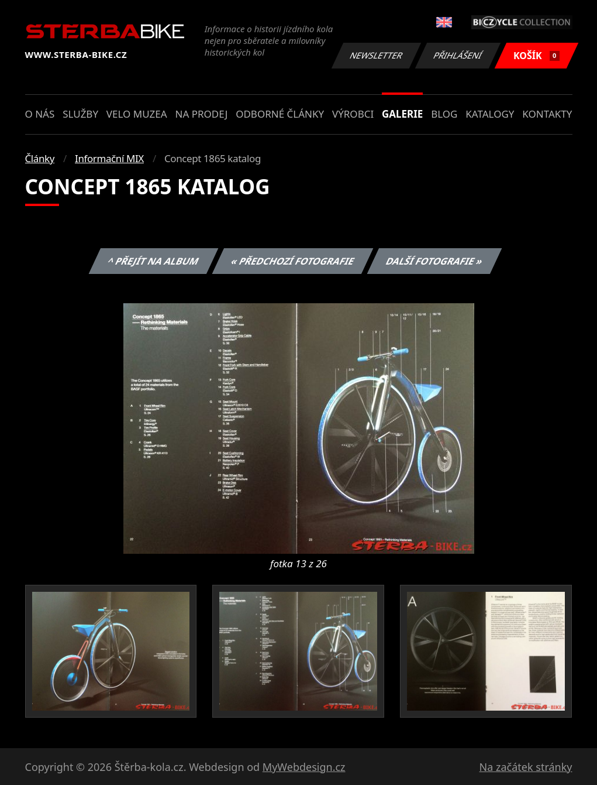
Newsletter (376, 55)
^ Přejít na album (153, 261)
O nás (40, 114)
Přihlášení (458, 55)
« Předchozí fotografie (293, 261)
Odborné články (280, 114)
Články (40, 158)
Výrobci (353, 114)
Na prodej (201, 114)
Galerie (402, 114)
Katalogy (489, 114)
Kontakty (547, 114)
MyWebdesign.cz (304, 767)
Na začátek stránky (525, 767)
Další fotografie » (435, 261)
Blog (444, 114)
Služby (80, 114)
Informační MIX (109, 158)
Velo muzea (136, 114)
